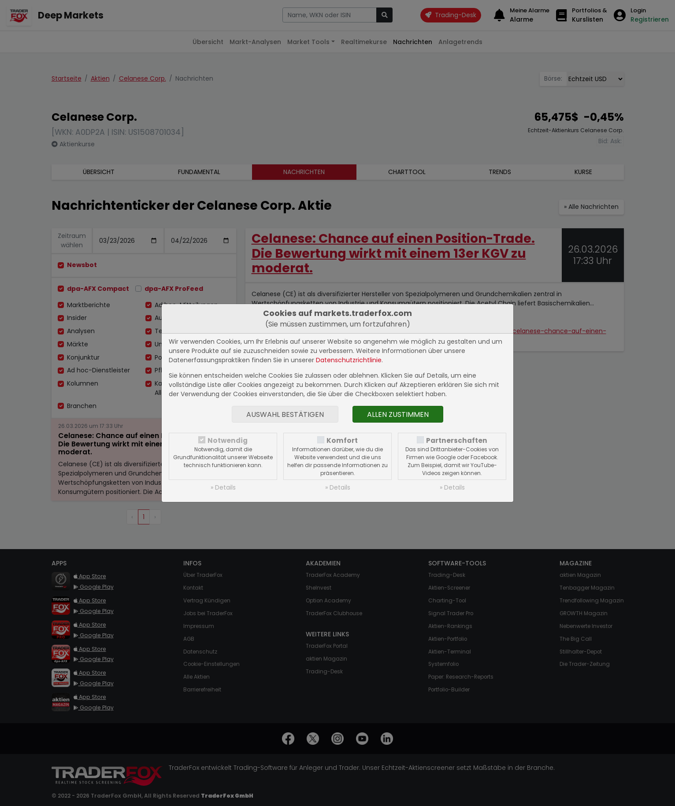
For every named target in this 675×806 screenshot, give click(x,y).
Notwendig (228, 440)
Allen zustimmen (398, 414)
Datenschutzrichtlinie (349, 360)
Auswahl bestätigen (285, 414)
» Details (223, 487)
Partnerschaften (456, 440)
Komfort (342, 440)
